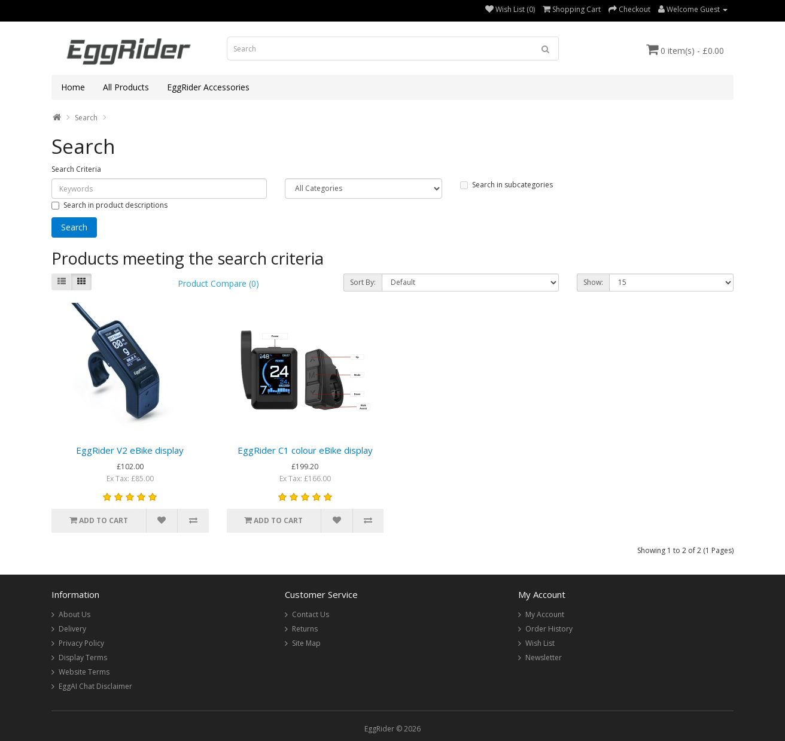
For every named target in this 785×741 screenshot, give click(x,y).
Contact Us (310, 614)
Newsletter (543, 657)
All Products (126, 87)
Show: (593, 282)
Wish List (540, 643)
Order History (549, 629)
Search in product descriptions (109, 205)
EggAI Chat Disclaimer (95, 686)
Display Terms (83, 657)
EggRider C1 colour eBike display (305, 450)
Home (73, 87)
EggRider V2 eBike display (130, 450)
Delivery (72, 629)
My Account (544, 614)
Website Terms (84, 672)
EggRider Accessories (208, 87)
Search (86, 118)
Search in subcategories (506, 185)
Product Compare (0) (218, 283)
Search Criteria (76, 169)
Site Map (306, 643)
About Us (74, 614)
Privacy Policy (81, 643)
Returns (305, 629)
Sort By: (363, 282)
